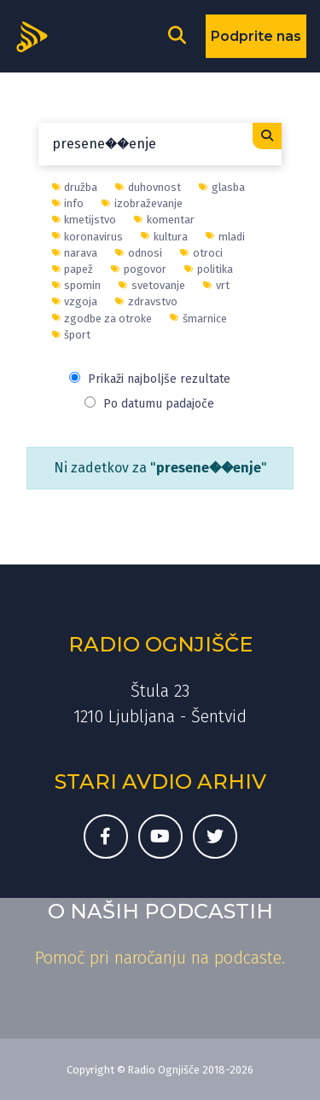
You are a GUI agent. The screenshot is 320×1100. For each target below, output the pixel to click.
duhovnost (148, 187)
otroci (201, 252)
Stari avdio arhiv (160, 781)
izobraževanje (142, 203)
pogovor (138, 269)
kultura (164, 236)
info (68, 203)
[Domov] (37, 35)
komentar (164, 219)
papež (73, 269)
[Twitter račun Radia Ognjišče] (215, 836)
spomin (77, 285)
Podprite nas (256, 36)
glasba (222, 187)
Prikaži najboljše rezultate (149, 379)
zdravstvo (146, 301)
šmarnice (198, 318)
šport (71, 334)
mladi (225, 236)
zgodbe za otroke (102, 318)
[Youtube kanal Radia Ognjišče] (160, 836)
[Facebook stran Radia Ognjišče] (106, 836)
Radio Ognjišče (160, 644)
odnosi (138, 252)
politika (208, 269)
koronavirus (88, 236)
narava (75, 252)
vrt (216, 285)
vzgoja (75, 301)
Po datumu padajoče (149, 404)
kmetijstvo (84, 219)
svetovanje (152, 285)
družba (75, 187)
